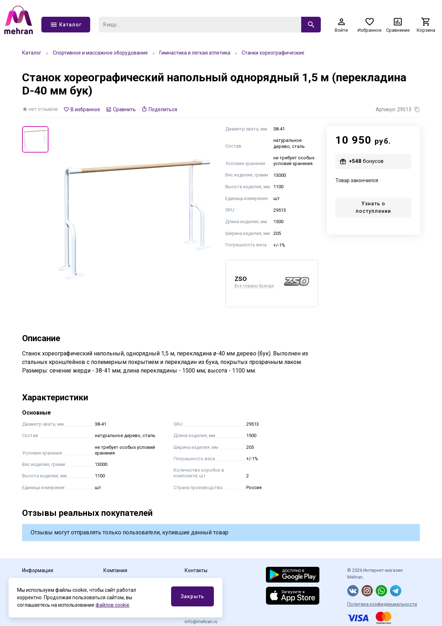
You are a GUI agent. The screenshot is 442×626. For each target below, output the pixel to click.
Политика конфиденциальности (382, 604)
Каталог (31, 53)
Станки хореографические (273, 53)
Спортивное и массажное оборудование (100, 53)
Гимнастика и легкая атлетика (194, 53)
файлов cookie (112, 605)
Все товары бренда (254, 286)
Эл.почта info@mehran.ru (201, 618)
